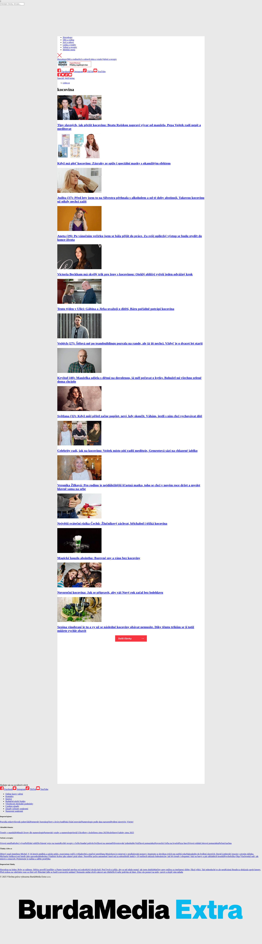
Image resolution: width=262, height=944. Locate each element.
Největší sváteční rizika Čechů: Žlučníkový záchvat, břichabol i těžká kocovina (112, 523)
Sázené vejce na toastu (50, 843)
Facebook (63, 71)
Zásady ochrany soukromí (16, 809)
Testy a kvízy (54, 822)
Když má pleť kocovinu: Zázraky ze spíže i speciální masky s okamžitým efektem (114, 163)
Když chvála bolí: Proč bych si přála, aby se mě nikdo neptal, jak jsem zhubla (120, 869)
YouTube (99, 71)
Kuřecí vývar (19, 843)
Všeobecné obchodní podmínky (19, 804)
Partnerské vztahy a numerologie (58, 832)
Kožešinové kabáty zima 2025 (121, 832)
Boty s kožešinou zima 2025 (95, 832)
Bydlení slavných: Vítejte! (122, 822)
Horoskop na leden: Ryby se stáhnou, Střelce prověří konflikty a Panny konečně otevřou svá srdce (43, 869)
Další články (125, 638)
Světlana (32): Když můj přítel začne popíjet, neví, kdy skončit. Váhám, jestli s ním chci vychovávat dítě (129, 416)
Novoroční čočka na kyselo (166, 843)
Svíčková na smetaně (103, 843)
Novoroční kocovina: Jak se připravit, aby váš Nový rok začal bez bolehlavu (110, 592)
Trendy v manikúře (8, 832)
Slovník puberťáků (22, 822)
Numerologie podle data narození (96, 822)
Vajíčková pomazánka (145, 843)
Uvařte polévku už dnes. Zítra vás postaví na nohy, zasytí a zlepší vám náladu (149, 872)
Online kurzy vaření (14, 794)
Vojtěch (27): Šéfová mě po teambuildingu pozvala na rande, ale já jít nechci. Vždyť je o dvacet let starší (130, 343)
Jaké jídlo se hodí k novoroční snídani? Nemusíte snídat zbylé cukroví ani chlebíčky (78, 872)
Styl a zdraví (68, 42)
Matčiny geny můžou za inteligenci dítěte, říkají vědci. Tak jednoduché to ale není (189, 869)
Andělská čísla (66, 822)
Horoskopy (67, 37)
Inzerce (8, 799)
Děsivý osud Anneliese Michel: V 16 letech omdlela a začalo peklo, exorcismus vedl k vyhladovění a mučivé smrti (50, 854)
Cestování (77, 822)
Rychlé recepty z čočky (70, 843)
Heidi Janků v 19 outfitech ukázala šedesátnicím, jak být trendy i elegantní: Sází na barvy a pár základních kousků (174, 856)
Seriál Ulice (77, 832)
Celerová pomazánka (209, 843)
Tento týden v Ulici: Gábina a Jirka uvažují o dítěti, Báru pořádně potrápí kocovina (115, 309)
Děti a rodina (68, 40)
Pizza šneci (183, 843)
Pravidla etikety (7, 822)
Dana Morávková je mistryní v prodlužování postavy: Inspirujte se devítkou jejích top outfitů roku (143, 854)
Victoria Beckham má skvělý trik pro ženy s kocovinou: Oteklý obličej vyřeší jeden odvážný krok (125, 274)
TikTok (88, 71)
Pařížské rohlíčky (32, 843)
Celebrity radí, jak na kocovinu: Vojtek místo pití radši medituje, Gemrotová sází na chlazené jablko (127, 450)
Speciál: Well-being (66, 78)
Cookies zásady (12, 806)
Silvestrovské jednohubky (124, 843)
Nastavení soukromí (14, 811)
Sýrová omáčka (7, 843)
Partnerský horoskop (39, 822)
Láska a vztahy (69, 45)
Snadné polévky (87, 843)
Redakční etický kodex (15, 801)
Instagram (76, 71)
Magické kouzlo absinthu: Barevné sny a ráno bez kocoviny (98, 558)
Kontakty (9, 796)
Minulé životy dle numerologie (30, 832)
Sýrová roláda (194, 843)
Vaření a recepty (70, 47)
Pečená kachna (225, 843)
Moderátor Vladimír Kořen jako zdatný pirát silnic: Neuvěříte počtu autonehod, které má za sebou (81, 856)
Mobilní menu (69, 50)
